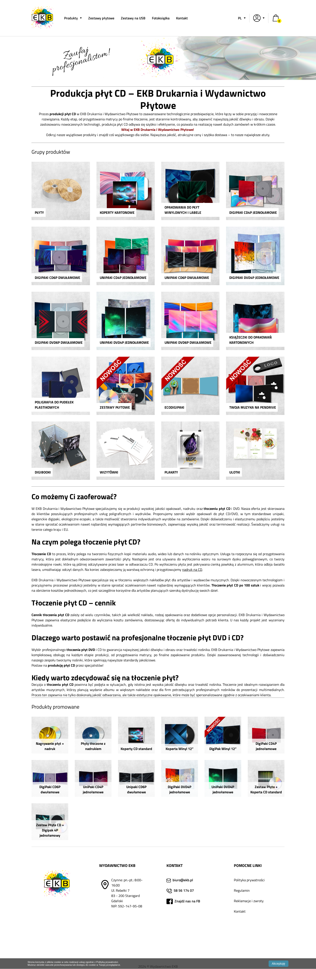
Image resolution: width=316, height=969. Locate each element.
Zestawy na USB (133, 18)
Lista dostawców (246, 942)
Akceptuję (278, 963)
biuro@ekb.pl (183, 880)
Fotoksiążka (161, 18)
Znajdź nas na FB (187, 901)
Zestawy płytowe (101, 18)
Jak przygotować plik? (250, 927)
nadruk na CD (192, 569)
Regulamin (242, 890)
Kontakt (182, 18)
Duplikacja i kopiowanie (251, 932)
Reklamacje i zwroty (249, 900)
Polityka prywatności (249, 880)
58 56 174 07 (184, 890)
